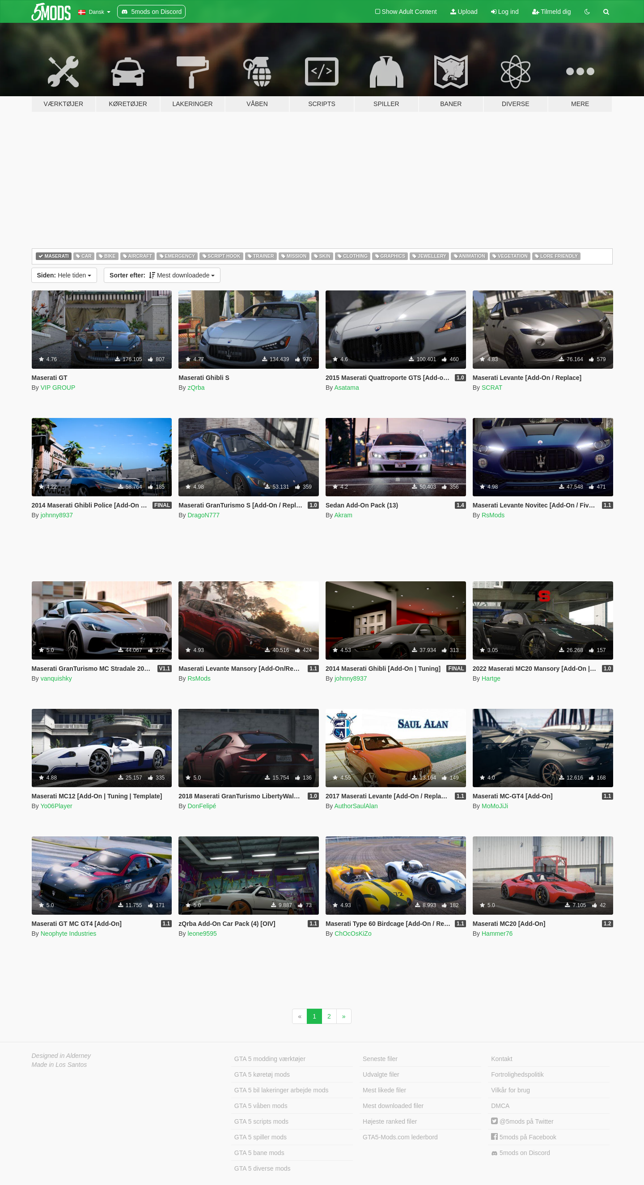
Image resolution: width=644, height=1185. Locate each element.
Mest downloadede (162, 275)
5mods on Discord (520, 1153)
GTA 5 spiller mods (260, 1137)
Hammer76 (497, 933)
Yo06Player (56, 806)
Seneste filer (380, 1058)
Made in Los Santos (59, 1064)
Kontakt (501, 1058)
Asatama (346, 387)
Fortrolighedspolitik (517, 1074)
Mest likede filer (384, 1090)
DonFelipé (201, 806)
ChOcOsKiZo (353, 933)
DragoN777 (203, 515)
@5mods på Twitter (522, 1121)
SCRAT (492, 387)
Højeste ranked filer (390, 1121)
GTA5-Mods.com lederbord (400, 1137)
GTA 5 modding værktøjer (269, 1058)
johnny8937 (57, 515)
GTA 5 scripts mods (261, 1121)
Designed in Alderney (61, 1055)
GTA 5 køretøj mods (262, 1074)
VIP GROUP (58, 387)
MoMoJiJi (495, 806)
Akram (343, 515)
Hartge (491, 678)
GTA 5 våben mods (261, 1105)
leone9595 (201, 933)
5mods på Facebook (523, 1137)
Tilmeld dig (551, 11)
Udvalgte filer (381, 1074)
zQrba (195, 387)
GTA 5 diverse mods (262, 1168)
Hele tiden (64, 275)
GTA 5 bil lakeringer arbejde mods (281, 1090)
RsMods (493, 515)
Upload (464, 11)
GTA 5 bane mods (259, 1152)
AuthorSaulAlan (355, 806)
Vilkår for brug (510, 1090)
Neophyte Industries (69, 933)
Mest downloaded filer (393, 1105)
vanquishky (56, 678)
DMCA (500, 1105)
